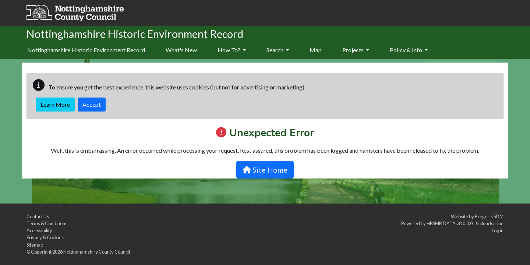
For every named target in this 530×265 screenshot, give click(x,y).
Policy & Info (409, 49)
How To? (232, 49)
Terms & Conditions (46, 223)
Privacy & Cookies (45, 237)
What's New (181, 49)
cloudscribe (492, 223)
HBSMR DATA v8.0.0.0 (450, 223)
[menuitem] (181, 50)
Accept (91, 104)
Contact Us (37, 216)
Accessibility (39, 230)
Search (277, 49)
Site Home (265, 169)
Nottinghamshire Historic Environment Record (86, 49)
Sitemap (34, 245)
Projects (355, 49)
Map (316, 49)
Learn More (55, 104)
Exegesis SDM (489, 216)
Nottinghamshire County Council (96, 252)
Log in (498, 230)
